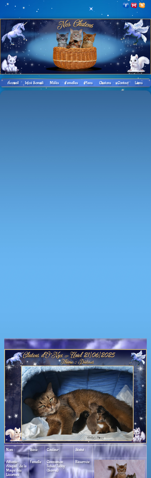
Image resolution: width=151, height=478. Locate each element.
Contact (123, 82)
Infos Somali (34, 82)
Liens (139, 82)
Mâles (54, 82)
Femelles (71, 82)
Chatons (105, 82)
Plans (88, 82)
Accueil (13, 82)
